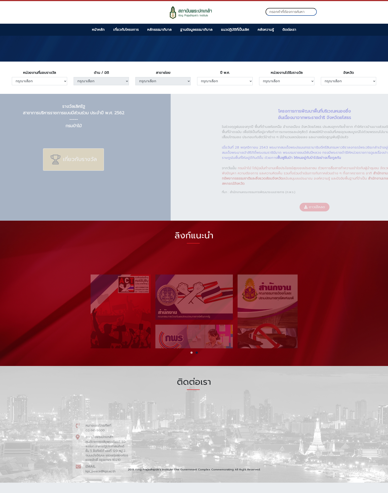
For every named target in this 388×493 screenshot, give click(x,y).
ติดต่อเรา (289, 29)
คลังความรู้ (266, 29)
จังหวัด (348, 72)
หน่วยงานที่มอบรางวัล (39, 72)
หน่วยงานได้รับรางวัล (287, 72)
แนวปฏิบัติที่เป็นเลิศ (235, 29)
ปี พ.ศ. (225, 72)
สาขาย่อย (163, 72)
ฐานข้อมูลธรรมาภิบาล (196, 29)
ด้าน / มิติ (101, 72)
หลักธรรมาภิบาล (159, 29)
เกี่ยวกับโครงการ (126, 29)
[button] (191, 352)
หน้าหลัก (98, 29)
